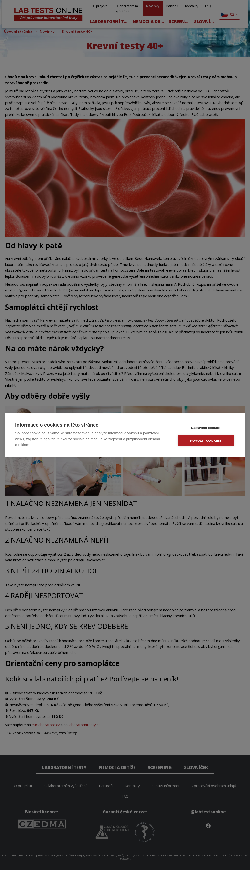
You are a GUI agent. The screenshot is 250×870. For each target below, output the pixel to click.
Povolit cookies (205, 440)
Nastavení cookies (205, 427)
